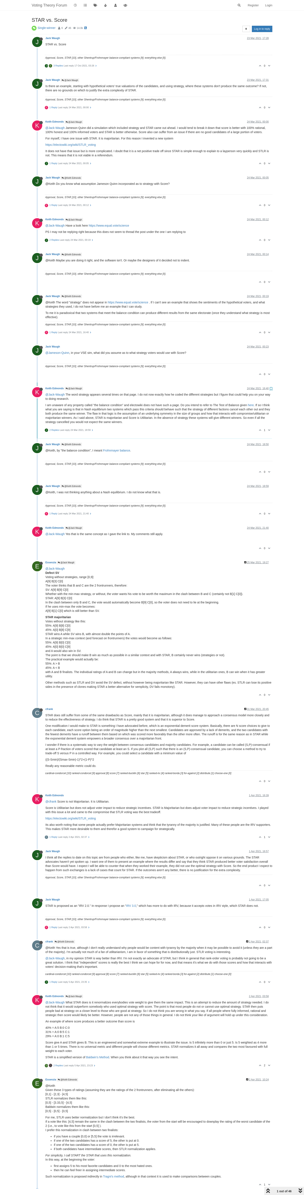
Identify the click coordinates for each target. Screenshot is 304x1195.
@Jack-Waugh (55, 128)
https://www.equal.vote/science (109, 225)
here (251, 405)
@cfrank (50, 801)
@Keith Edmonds (71, 178)
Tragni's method (113, 1176)
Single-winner (47, 28)
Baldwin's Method (97, 1057)
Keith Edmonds (54, 121)
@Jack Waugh (70, 80)
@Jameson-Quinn (57, 352)
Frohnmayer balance (116, 450)
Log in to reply (262, 28)
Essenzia (50, 562)
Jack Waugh (52, 38)
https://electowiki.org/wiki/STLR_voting (70, 144)
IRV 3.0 (131, 905)
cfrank (49, 709)
